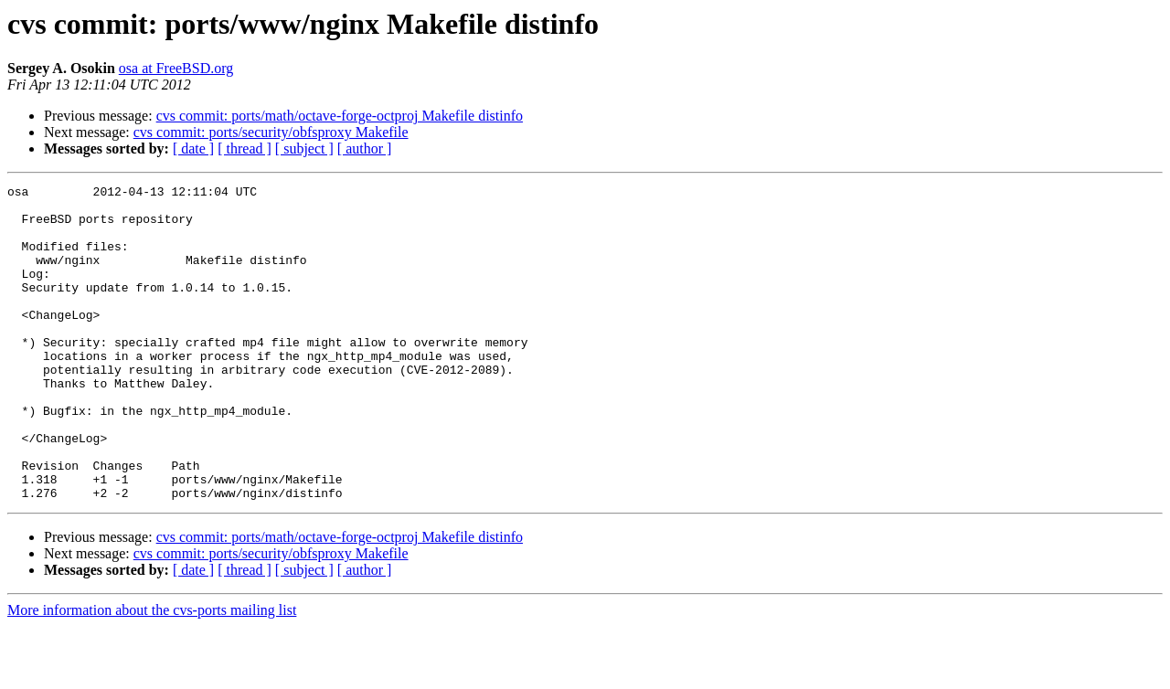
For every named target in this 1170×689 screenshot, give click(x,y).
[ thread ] (244, 148)
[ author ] (364, 148)
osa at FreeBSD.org (176, 68)
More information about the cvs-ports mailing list (151, 673)
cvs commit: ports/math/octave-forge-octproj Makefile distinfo (339, 115)
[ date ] (193, 148)
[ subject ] (304, 148)
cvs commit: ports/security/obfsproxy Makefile (271, 132)
